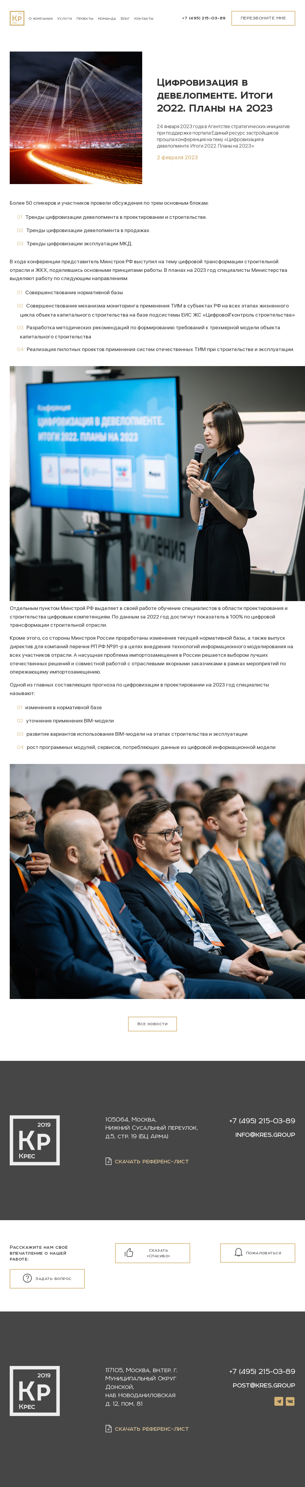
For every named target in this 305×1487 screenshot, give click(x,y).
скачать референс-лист (152, 1161)
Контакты (143, 18)
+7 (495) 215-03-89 (204, 18)
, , (141, 1387)
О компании (41, 18)
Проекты (85, 18)
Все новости (152, 1023)
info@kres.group (265, 1134)
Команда (107, 18)
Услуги (64, 18)
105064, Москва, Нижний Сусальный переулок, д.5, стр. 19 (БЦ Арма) (151, 1127)
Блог (125, 18)
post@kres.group (264, 1385)
